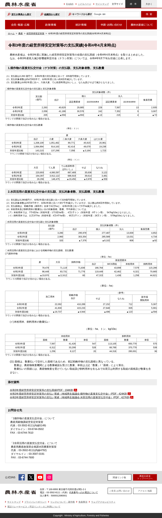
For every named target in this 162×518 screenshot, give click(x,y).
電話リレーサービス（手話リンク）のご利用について (33, 506)
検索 (149, 14)
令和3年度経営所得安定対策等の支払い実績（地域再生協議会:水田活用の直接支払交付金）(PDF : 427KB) (70, 397)
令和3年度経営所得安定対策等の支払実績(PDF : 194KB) (41, 390)
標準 (133, 4)
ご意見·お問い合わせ (119, 491)
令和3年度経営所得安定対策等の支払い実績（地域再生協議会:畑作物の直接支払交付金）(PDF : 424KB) (68, 393)
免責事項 (82, 502)
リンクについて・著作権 (62, 502)
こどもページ (84, 4)
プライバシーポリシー (35, 502)
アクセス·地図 (145, 491)
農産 (20, 33)
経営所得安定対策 (35, 33)
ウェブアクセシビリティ (103, 502)
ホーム (11, 33)
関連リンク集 (119, 477)
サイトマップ (102, 4)
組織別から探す (52, 14)
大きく (149, 4)
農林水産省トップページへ (145, 477)
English (69, 4)
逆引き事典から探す (21, 14)
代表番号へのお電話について (83, 492)
